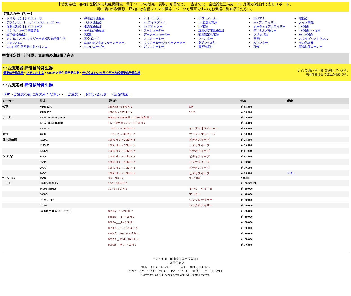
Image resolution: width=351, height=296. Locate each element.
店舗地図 (123, 94)
